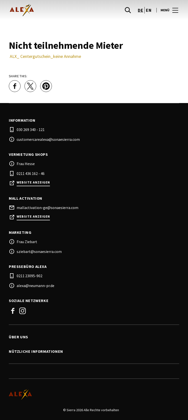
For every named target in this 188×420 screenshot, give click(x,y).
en (148, 10)
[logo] (52, 10)
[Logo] (91, 394)
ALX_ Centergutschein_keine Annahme (45, 56)
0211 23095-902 (29, 275)
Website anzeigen (33, 182)
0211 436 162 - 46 (31, 173)
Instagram (22, 311)
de (140, 10)
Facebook (13, 311)
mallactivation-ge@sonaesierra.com (47, 207)
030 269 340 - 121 (31, 129)
